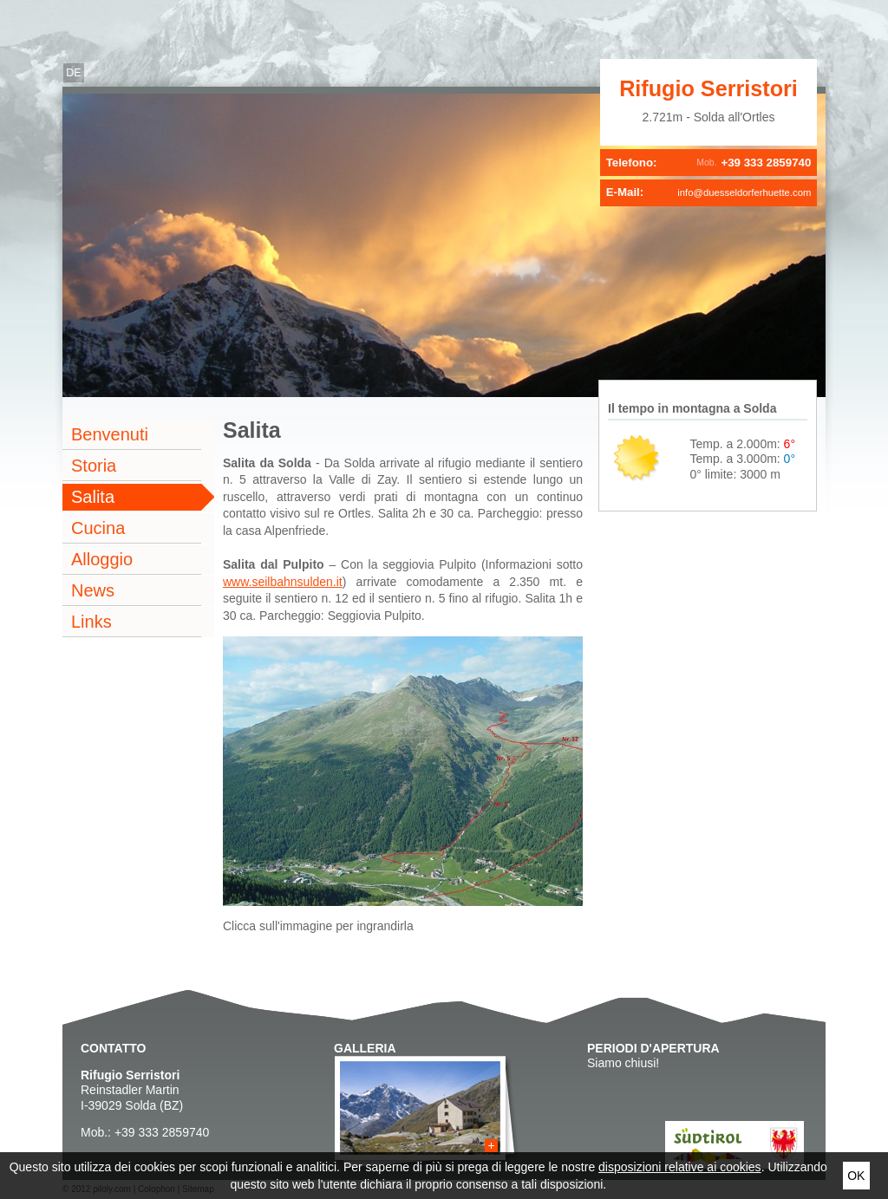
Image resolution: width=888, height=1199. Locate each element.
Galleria (365, 1048)
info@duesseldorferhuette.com (744, 192)
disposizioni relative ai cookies (679, 1167)
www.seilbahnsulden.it (283, 582)
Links (91, 621)
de (74, 73)
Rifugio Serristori (708, 88)
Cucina (98, 528)
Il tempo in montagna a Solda (692, 408)
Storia (93, 465)
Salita (92, 496)
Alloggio (102, 559)
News (92, 590)
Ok (856, 1176)
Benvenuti (109, 434)
